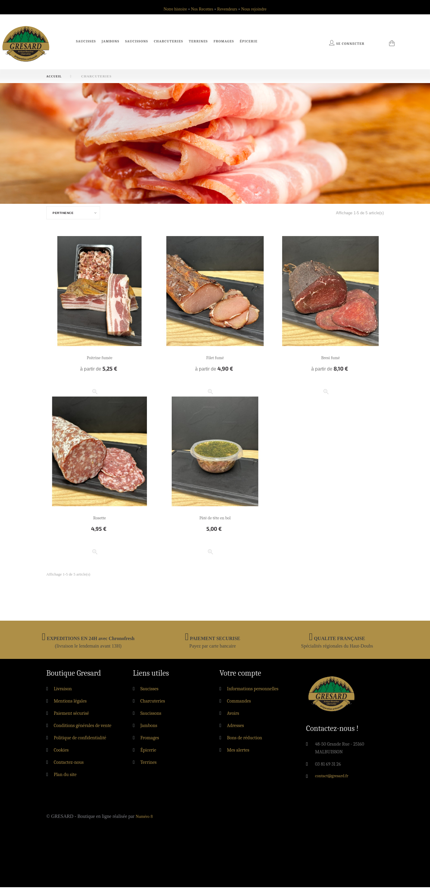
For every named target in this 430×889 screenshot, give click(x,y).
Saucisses (86, 41)
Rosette (99, 519)
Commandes (239, 703)
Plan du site (65, 776)
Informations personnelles (252, 690)
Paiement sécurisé (71, 715)
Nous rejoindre (258, 8)
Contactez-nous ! (332, 730)
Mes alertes (238, 752)
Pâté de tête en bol (215, 519)
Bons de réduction (244, 739)
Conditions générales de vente (82, 727)
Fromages (224, 41)
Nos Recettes (200, 8)
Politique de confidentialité (80, 739)
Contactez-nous (69, 764)
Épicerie (249, 41)
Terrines (198, 41)
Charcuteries (168, 41)
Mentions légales (70, 703)
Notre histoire (171, 8)
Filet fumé (215, 359)
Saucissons (136, 41)
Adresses (235, 727)
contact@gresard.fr (334, 778)
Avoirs (233, 715)
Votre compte (240, 675)
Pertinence (65, 214)
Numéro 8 (145, 818)
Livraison (63, 690)
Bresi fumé (330, 359)
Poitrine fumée (99, 359)
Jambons (110, 41)
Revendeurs (228, 8)
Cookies (61, 752)
